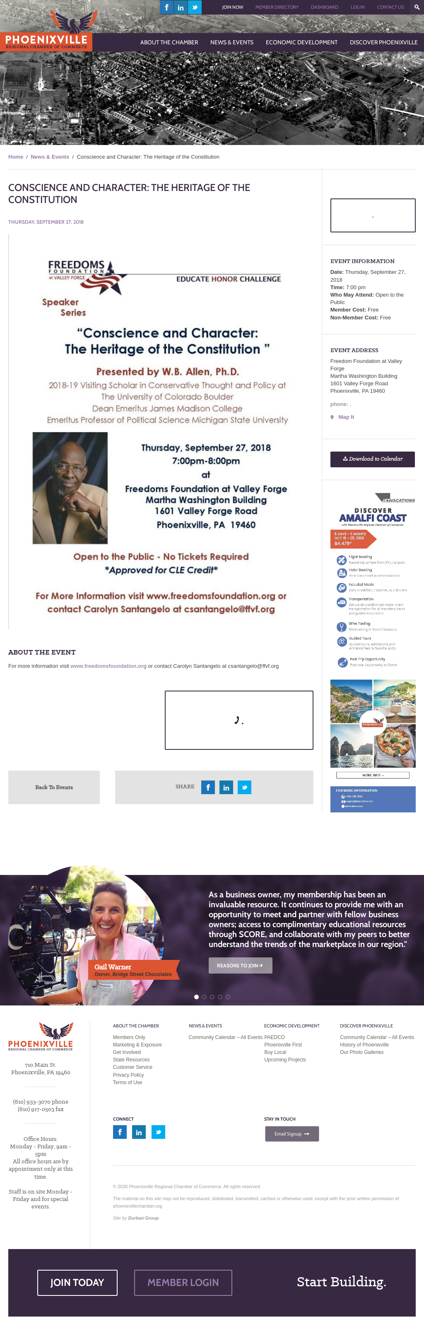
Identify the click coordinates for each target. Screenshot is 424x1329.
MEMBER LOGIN (183, 1282)
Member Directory (277, 7)
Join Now (232, 7)
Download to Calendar (372, 459)
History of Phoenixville (364, 1045)
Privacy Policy (128, 1075)
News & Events (50, 157)
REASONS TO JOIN (240, 965)
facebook (167, 7)
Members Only (129, 1037)
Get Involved (127, 1052)
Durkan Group (143, 1217)
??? (417, 7)
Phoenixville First (283, 1045)
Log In (358, 7)
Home (15, 157)
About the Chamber (136, 1026)
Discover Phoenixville (366, 1026)
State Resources (131, 1060)
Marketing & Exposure (137, 1045)
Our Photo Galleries (361, 1052)
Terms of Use (127, 1082)
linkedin (181, 7)
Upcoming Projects (285, 1060)
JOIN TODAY (77, 1282)
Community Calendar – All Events (226, 1037)
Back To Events (54, 787)
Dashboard (324, 7)
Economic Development (292, 1026)
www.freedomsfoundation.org (108, 666)
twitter (195, 7)
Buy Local (275, 1052)
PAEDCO (274, 1037)
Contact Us (390, 7)
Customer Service (132, 1067)
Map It (346, 417)
